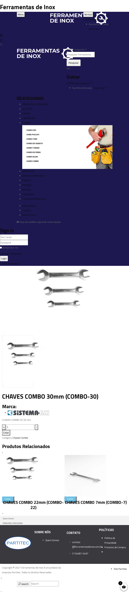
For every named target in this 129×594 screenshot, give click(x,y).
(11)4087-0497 (80, 553)
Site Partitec (120, 569)
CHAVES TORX (31, 139)
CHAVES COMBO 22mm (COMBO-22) (33, 505)
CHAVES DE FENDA (33, 152)
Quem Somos (52, 540)
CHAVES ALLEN (32, 156)
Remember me (10, 248)
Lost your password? (11, 253)
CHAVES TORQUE (32, 147)
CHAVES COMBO (32, 161)
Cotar (6, 432)
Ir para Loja (100, 88)
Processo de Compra (115, 547)
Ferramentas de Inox (27, 6)
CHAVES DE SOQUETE (34, 143)
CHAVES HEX (31, 130)
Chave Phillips (32, 134)
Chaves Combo (20, 438)
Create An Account (9, 263)
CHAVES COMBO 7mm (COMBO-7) (96, 502)
